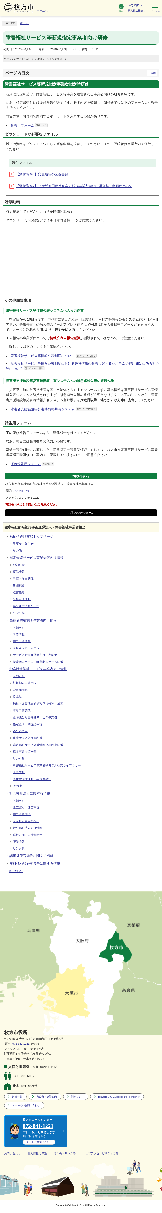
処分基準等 (20, 731)
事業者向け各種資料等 (27, 737)
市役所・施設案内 (46, 1096)
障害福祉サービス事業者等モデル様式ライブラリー (47, 765)
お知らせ (19, 564)
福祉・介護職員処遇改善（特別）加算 (38, 703)
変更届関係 (20, 690)
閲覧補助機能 (135, 10)
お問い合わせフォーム (81, 512)
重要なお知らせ (23, 543)
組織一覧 (17, 1096)
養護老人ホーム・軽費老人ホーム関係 (38, 661)
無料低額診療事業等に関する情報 (34, 863)
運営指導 (19, 592)
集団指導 (19, 585)
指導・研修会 (22, 641)
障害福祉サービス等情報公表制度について (54, 356)
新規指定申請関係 (24, 683)
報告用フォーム (29, 125)
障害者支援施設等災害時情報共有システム (54, 409)
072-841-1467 (22, 490)
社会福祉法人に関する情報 (29, 793)
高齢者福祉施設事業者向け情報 (33, 620)
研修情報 (19, 571)
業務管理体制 (22, 599)
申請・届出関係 (23, 578)
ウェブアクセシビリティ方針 (100, 1153)
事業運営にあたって (26, 606)
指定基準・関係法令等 (27, 724)
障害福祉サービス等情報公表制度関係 (38, 744)
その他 (17, 550)
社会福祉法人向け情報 (27, 827)
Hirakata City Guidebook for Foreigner (118, 1096)
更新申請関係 (22, 710)
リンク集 (19, 613)
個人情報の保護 (37, 1153)
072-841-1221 (21, 1043)
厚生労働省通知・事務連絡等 (32, 779)
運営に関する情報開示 (27, 834)
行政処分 (16, 871)
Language (133, 5)
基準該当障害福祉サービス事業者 (35, 717)
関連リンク (77, 1096)
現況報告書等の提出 (26, 821)
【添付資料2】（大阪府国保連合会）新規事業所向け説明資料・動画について (70, 186)
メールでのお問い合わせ (26, 1105)
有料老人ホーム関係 (26, 648)
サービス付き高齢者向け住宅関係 (35, 654)
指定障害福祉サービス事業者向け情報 (38, 669)
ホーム (24, 23)
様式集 (17, 696)
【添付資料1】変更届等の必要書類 (38, 174)
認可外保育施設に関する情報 (31, 856)
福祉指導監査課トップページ (31, 536)
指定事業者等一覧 (24, 751)
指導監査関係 (22, 814)
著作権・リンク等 (65, 1153)
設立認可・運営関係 (26, 807)
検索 (121, 8)
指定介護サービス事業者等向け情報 (36, 557)
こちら (39, 1142)
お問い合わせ (12, 1153)
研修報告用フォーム (32, 464)
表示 (153, 73)
